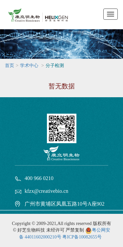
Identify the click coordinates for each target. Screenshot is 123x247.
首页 (9, 65)
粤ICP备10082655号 (82, 237)
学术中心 (29, 65)
